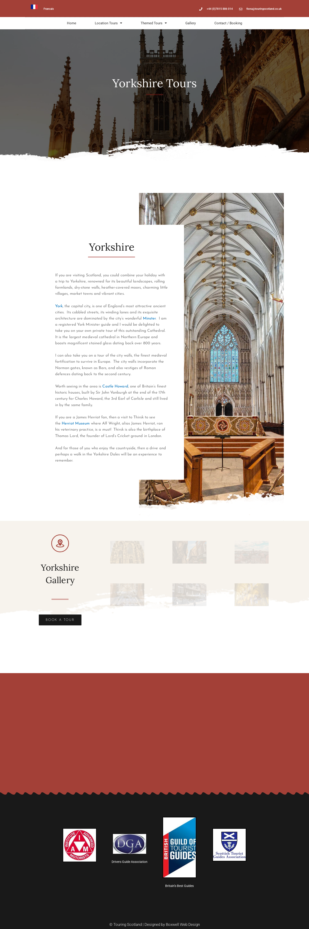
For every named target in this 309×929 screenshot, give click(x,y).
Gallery (190, 23)
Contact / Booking (228, 23)
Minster (149, 318)
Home (71, 23)
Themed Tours (154, 23)
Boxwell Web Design (183, 924)
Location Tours (108, 23)
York (59, 306)
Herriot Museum (76, 423)
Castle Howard (115, 386)
